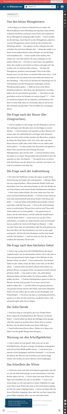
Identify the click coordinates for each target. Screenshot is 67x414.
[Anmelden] (62, 6)
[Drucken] (65, 409)
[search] (38, 6)
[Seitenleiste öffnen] (65, 213)
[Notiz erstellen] (65, 26)
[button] (65, 1)
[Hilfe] (65, 412)
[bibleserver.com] (14, 7)
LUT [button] (53, 7)
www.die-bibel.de (12, 411)
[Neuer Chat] (65, 23)
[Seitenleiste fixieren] (65, 11)
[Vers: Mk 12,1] (65, 14)
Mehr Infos (47, 1)
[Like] (65, 17)
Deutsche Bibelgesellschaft (14, 16)
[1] (46, 96)
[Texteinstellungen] (58, 6)
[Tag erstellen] (65, 20)
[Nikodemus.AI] (3, 406)
